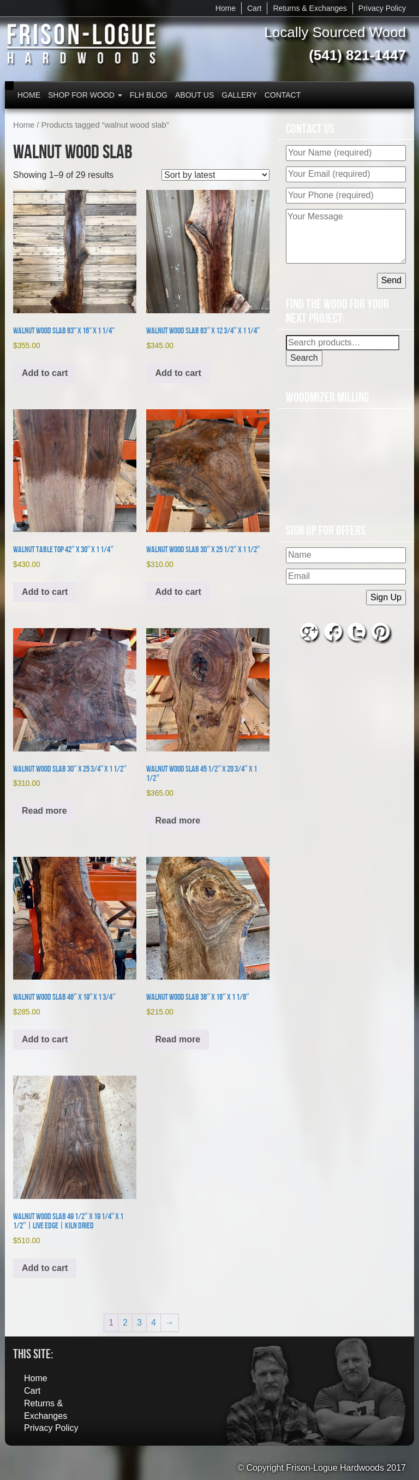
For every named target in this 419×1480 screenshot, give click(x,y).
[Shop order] (215, 175)
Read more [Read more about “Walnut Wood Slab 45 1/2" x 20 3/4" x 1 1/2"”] (177, 820)
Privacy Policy (382, 8)
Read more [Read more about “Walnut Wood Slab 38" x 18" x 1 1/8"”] (177, 1039)
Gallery (239, 95)
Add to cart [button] (45, 373)
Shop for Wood (85, 95)
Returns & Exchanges (309, 8)
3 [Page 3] (139, 1322)
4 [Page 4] (153, 1322)
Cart (254, 8)
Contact (283, 95)
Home (226, 8)
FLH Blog (148, 95)
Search (304, 357)
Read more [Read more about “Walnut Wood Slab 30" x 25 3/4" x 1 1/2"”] (44, 810)
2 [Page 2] (125, 1322)
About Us (194, 95)
